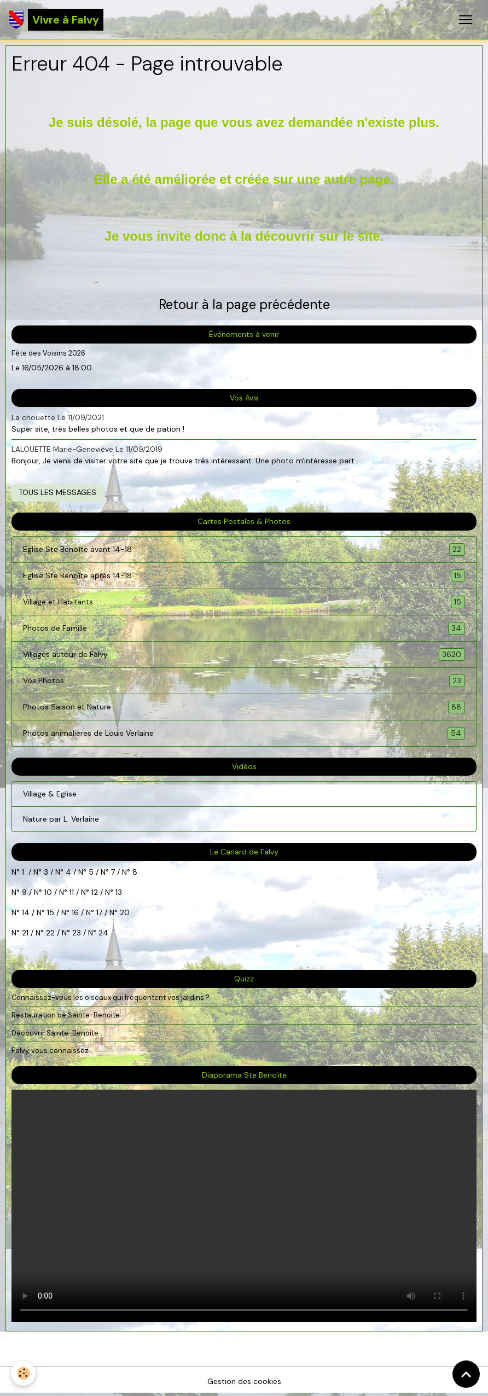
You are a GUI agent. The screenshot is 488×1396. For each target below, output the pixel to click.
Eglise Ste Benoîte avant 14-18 (244, 549)
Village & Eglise (50, 794)
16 (75, 912)
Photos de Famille (244, 628)
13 (118, 892)
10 (47, 892)
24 (102, 933)
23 (76, 933)
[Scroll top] (466, 1374)
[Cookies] (23, 1373)
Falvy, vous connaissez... (52, 1050)
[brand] (56, 20)
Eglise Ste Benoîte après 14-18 (244, 575)
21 (26, 933)
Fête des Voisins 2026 (48, 353)
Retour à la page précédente (244, 304)
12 (95, 892)
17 (99, 912)
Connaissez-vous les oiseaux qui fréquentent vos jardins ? (110, 997)
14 (26, 912)
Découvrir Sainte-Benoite (54, 1033)
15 (50, 912)
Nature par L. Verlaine (61, 819)
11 (70, 892)
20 (124, 912)
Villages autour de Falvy (244, 654)
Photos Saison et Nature (244, 707)
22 (49, 933)
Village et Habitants (244, 602)
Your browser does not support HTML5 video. (244, 1206)
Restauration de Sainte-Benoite (65, 1015)
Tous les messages (57, 492)
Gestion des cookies (244, 1381)
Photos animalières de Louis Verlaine (244, 733)
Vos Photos (244, 680)
